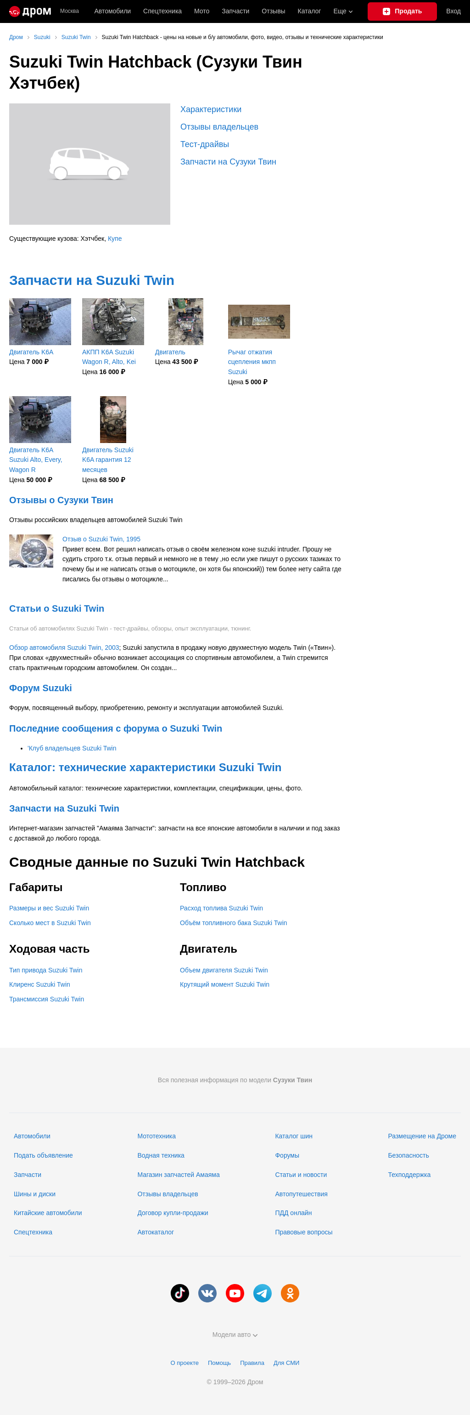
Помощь (219, 1362)
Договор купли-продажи (172, 1212)
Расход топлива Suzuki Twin (221, 908)
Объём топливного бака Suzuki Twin (233, 922)
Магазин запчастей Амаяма (178, 1174)
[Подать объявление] (402, 11)
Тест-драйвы (204, 144)
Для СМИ (286, 1362)
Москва (69, 11)
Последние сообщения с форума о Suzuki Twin (115, 728)
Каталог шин (294, 1136)
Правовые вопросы (303, 1232)
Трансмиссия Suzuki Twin (46, 999)
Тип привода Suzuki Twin (45, 970)
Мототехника (156, 1136)
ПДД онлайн (293, 1212)
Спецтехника (33, 1232)
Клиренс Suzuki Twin (39, 984)
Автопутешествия (301, 1194)
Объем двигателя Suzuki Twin (224, 970)
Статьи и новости (301, 1174)
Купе (115, 238)
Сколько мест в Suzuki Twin (50, 922)
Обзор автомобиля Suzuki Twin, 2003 (64, 647)
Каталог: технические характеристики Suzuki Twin (145, 767)
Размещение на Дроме (422, 1136)
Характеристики (210, 109)
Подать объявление (43, 1155)
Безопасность (408, 1155)
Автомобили (112, 11)
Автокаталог (155, 1232)
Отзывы (273, 11)
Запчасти (235, 11)
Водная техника (160, 1155)
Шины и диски (35, 1194)
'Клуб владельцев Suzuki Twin (72, 748)
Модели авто (235, 1334)
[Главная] (30, 11)
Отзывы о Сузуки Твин (61, 500)
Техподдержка (409, 1174)
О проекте (185, 1362)
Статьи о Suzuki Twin (56, 608)
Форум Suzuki (40, 688)
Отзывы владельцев (219, 126)
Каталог (309, 11)
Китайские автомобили (48, 1212)
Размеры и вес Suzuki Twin (49, 908)
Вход (453, 11)
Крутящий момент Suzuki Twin (224, 984)
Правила (252, 1362)
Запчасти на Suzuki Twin (91, 280)
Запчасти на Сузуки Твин (228, 161)
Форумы (287, 1155)
